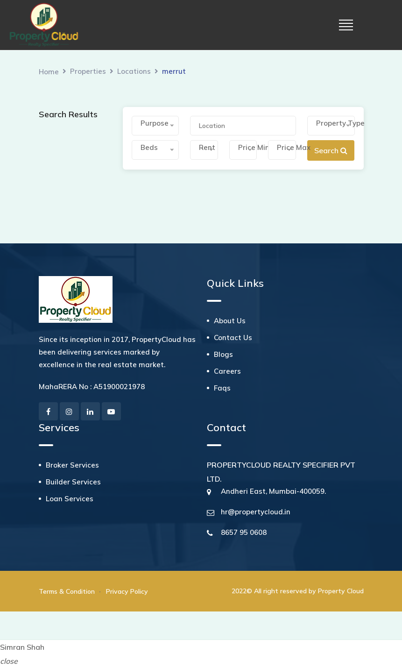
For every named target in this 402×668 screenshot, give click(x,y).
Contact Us (233, 337)
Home (49, 71)
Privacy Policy (127, 591)
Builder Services (73, 481)
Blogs (223, 354)
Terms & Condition (67, 591)
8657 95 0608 (244, 532)
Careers (227, 371)
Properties (88, 71)
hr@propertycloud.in (255, 511)
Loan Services (69, 498)
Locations (134, 71)
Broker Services (72, 465)
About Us (230, 320)
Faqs (222, 388)
